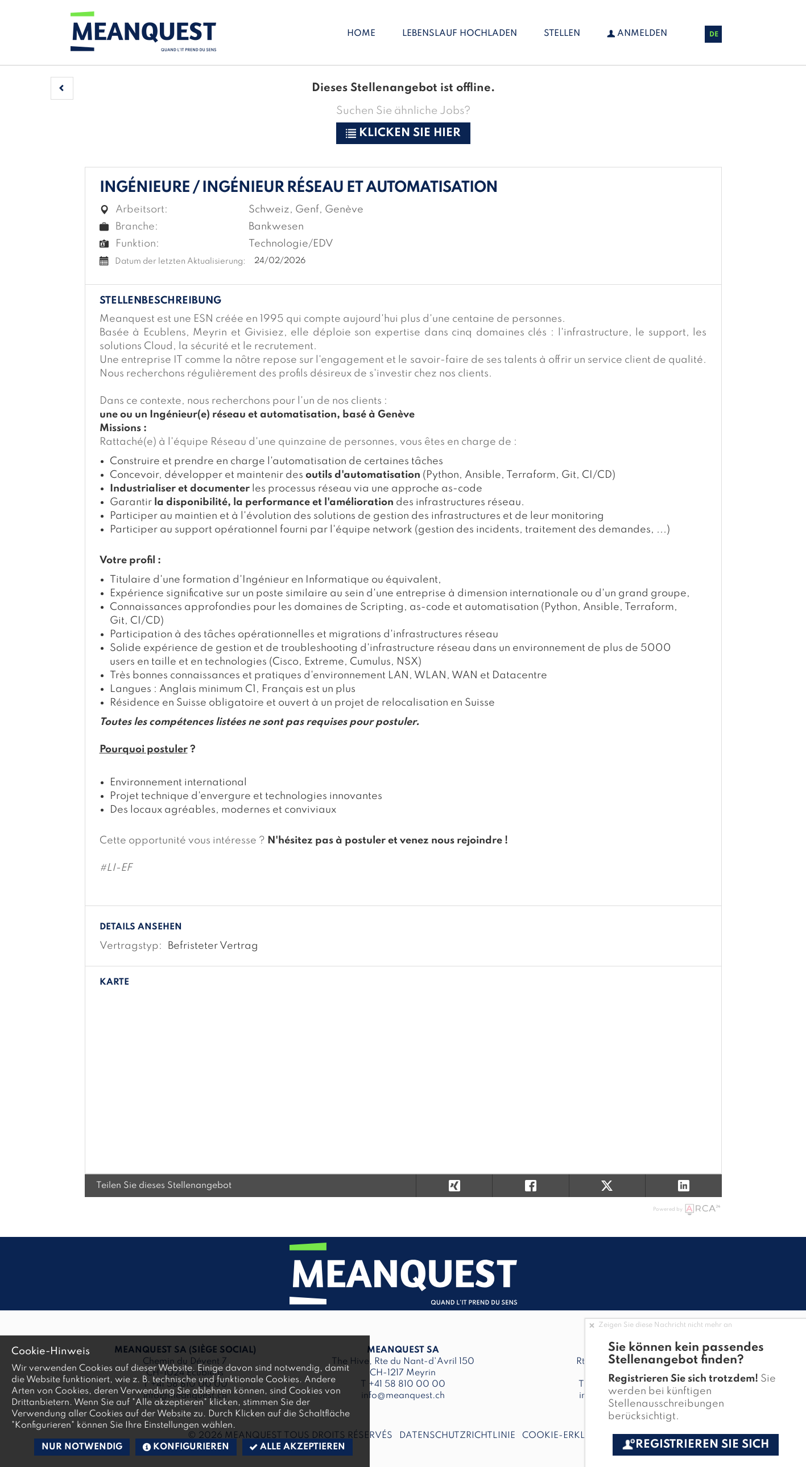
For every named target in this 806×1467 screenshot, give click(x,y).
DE (713, 34)
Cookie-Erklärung (568, 1435)
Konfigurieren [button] (186, 1447)
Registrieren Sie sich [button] (695, 1444)
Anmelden (637, 33)
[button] (62, 88)
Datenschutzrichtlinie (455, 1435)
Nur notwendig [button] (82, 1447)
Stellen (562, 33)
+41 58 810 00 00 (407, 1384)
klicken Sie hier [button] (403, 133)
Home (361, 33)
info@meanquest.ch (403, 1395)
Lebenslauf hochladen (459, 33)
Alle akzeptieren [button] (297, 1447)
